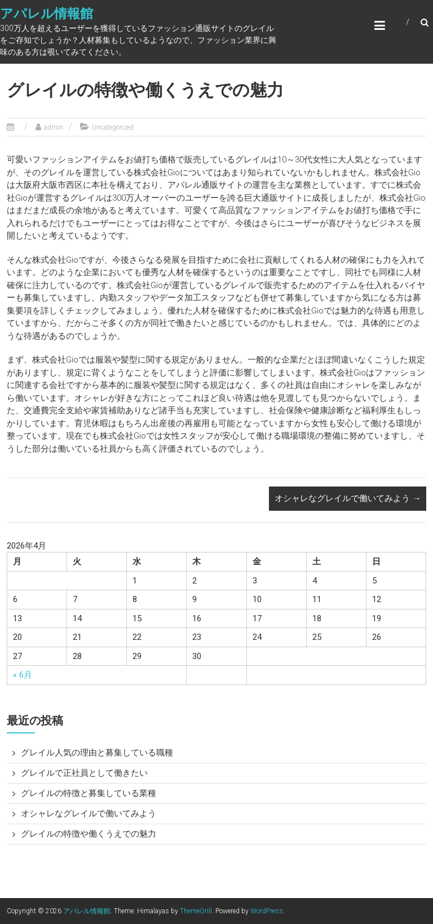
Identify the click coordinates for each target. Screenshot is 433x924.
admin (53, 127)
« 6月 (22, 675)
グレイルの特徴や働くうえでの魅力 (88, 834)
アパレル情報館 (46, 13)
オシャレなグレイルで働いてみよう (348, 498)
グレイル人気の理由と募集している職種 (97, 753)
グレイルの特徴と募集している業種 (88, 793)
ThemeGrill (196, 911)
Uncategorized (113, 127)
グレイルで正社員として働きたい (84, 773)
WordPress (266, 911)
